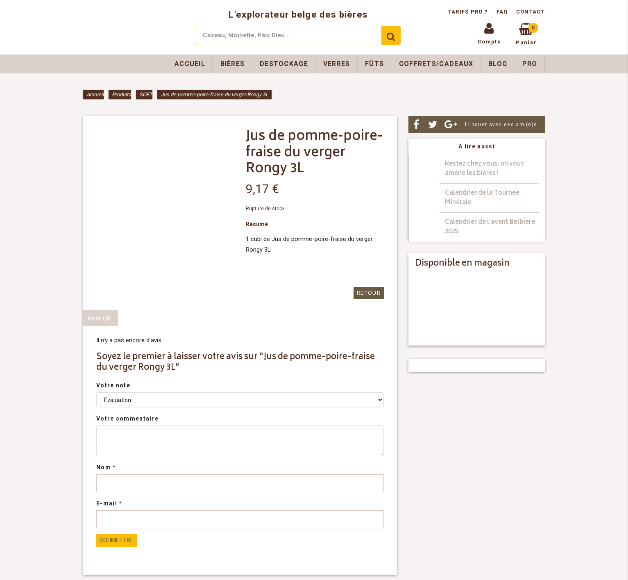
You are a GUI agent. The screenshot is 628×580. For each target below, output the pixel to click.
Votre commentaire (127, 418)
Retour (369, 293)
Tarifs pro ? (469, 12)
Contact (530, 12)
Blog (497, 64)
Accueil (190, 64)
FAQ (502, 12)
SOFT (145, 94)
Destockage (284, 64)
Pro (529, 64)
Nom (106, 467)
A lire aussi (476, 146)
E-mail (109, 503)
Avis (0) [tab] (99, 317)
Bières (232, 64)
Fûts (374, 64)
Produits (121, 94)
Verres (336, 64)
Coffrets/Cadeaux (436, 64)
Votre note (113, 385)
